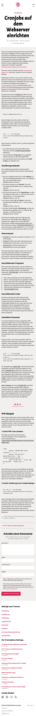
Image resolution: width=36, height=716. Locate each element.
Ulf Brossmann (15, 40)
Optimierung (18, 13)
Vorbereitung (5, 635)
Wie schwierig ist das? (18, 405)
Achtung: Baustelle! (7, 681)
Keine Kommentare (19, 43)
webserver (12, 517)
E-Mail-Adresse (6, 564)
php (30, 515)
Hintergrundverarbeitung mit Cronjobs (13, 67)
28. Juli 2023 (25, 40)
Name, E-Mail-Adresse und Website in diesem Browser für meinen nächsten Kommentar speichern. (17, 579)
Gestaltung (5, 610)
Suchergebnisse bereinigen (10, 653)
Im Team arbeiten (7, 658)
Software (4, 628)
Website (3, 571)
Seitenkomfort (6, 621)
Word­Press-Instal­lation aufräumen (12, 677)
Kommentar (5, 542)
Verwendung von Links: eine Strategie (13, 686)
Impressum (4, 707)
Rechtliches (5, 617)
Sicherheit (4, 624)
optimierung (25, 515)
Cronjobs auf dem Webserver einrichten (14, 644)
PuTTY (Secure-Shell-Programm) (12, 648)
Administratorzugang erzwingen (11, 667)
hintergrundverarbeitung (14, 515)
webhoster (6, 517)
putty (32, 515)
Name (3, 557)
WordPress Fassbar (15, 704)
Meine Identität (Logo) (8, 672)
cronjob (6, 515)
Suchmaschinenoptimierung (10, 631)
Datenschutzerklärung (11, 588)
